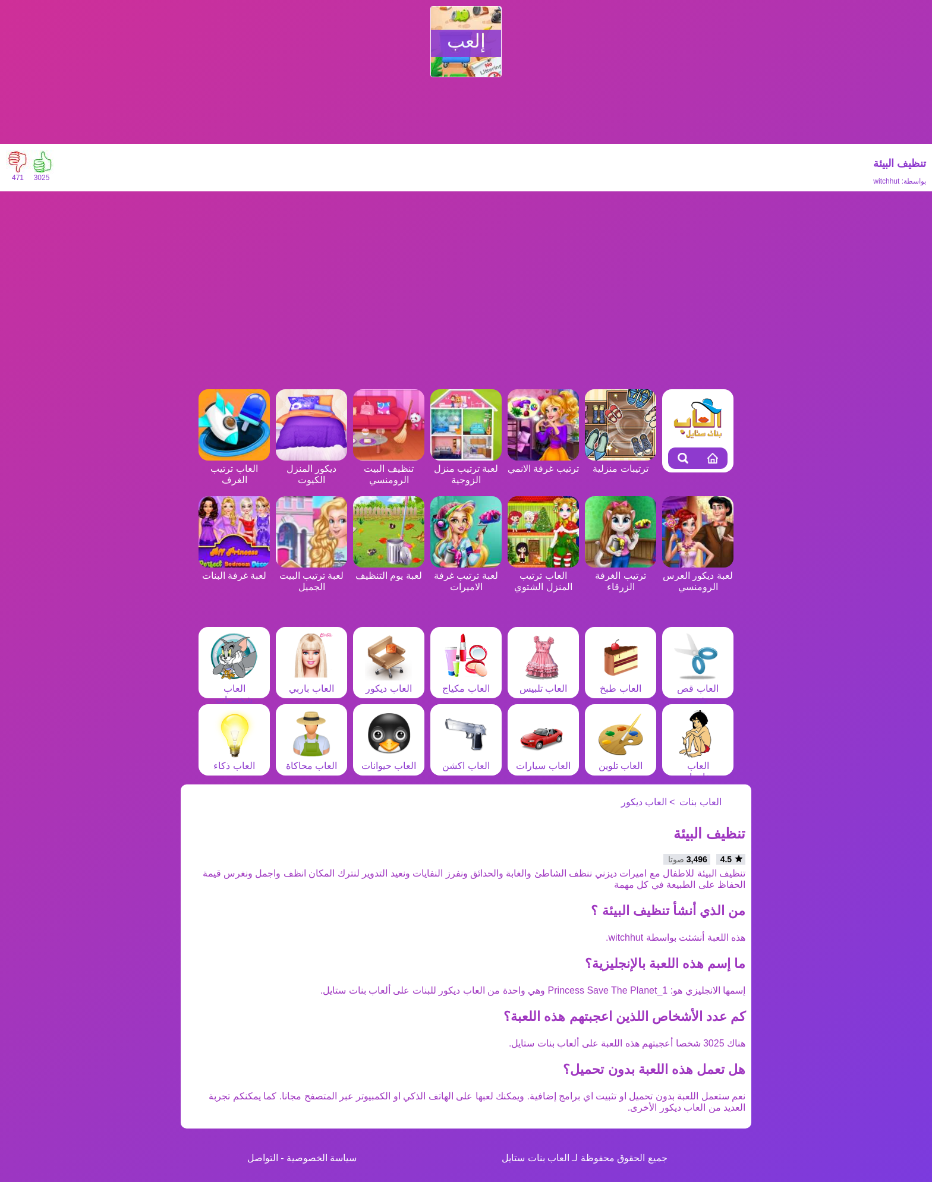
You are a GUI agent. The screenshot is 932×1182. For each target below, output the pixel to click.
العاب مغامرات (698, 765)
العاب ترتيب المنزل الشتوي (543, 575)
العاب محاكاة (311, 760)
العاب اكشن (466, 760)
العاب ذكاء (234, 760)
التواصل (262, 1158)
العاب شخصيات (234, 688)
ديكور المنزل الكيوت (311, 468)
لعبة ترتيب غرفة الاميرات (466, 575)
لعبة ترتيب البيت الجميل (311, 575)
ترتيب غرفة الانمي (543, 463)
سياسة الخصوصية (321, 1158)
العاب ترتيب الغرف (234, 468)
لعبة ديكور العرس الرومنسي (697, 575)
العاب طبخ (620, 683)
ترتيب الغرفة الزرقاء (620, 575)
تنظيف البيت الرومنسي (388, 468)
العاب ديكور (389, 683)
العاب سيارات (543, 760)
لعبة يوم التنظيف (388, 570)
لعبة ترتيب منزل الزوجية (466, 468)
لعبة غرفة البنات (234, 570)
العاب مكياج (466, 683)
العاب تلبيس (543, 683)
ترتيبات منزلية (620, 463)
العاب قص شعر (698, 688)
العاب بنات (700, 802)
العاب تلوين (620, 760)
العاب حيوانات (388, 760)
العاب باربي (311, 683)
